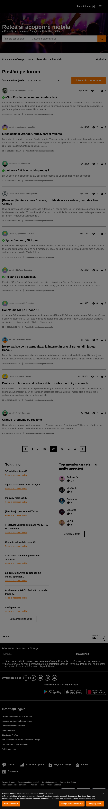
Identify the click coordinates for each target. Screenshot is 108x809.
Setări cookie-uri (11, 803)
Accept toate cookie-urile (72, 803)
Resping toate (95, 803)
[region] (54, 799)
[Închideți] (103, 794)
